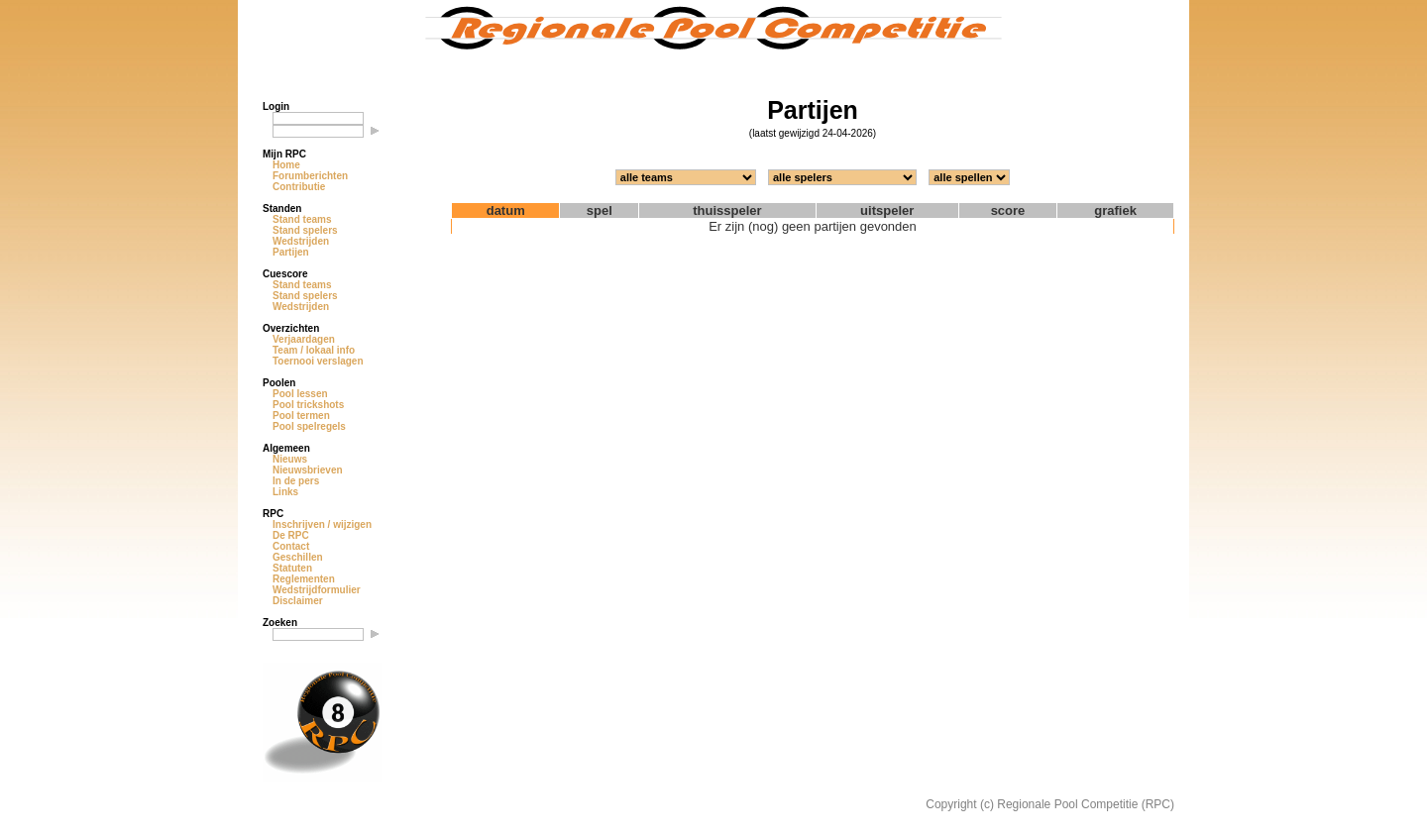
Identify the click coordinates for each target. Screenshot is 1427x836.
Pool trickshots (308, 404)
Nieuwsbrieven (308, 470)
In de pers (296, 480)
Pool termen (301, 415)
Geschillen (298, 557)
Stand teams (302, 219)
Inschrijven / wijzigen (322, 524)
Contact (291, 546)
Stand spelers (305, 230)
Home (286, 164)
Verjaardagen (304, 339)
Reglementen (304, 579)
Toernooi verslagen (318, 361)
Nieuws (290, 459)
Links (285, 491)
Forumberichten (310, 175)
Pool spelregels (309, 426)
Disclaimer (298, 600)
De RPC (291, 535)
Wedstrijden (301, 241)
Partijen (291, 252)
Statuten (292, 568)
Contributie (299, 186)
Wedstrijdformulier (317, 589)
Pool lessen (300, 393)
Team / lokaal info (314, 350)
